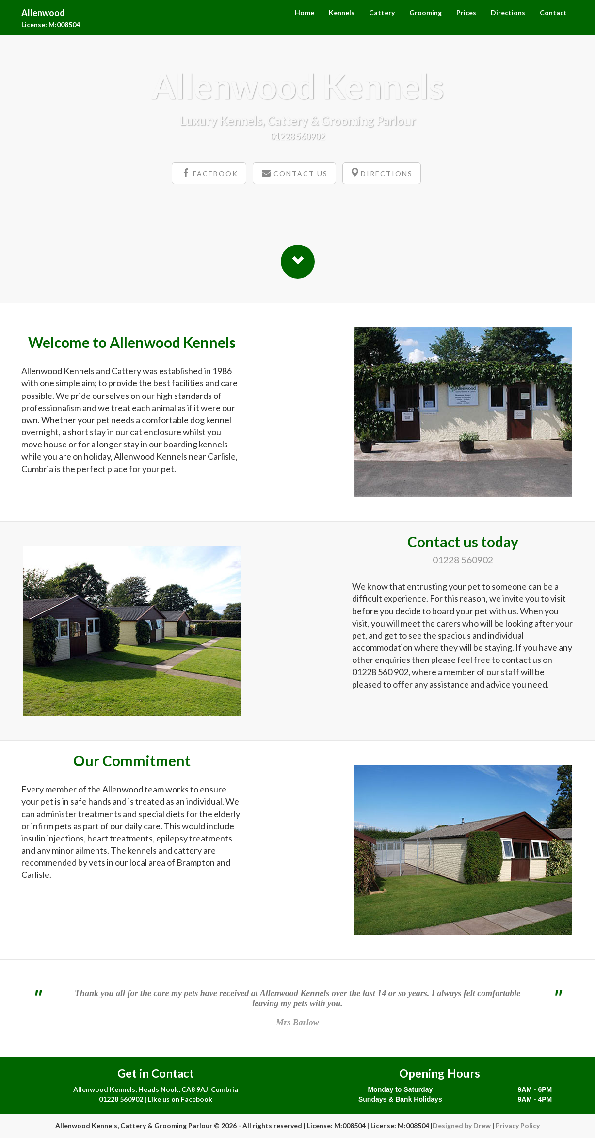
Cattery (382, 12)
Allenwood (43, 11)
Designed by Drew (462, 1126)
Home (304, 12)
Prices (466, 12)
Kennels (341, 12)
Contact (553, 12)
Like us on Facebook (180, 1099)
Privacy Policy (518, 1126)
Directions (508, 12)
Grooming (425, 12)
